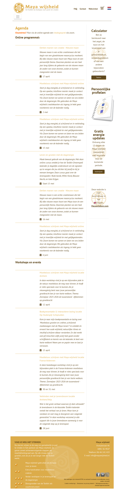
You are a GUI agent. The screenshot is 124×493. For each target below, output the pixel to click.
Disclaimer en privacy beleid (85, 483)
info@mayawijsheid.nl (100, 455)
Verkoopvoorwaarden (102, 483)
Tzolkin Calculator (98, 78)
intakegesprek (60, 32)
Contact (83, 9)
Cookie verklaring (70, 483)
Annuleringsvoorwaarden (102, 485)
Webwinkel (93, 9)
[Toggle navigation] (18, 16)
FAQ (75, 9)
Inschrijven (99, 172)
